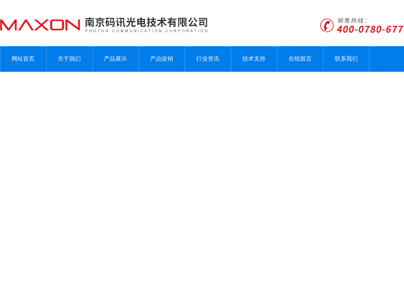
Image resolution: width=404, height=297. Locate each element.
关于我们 (69, 59)
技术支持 (253, 59)
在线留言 (300, 59)
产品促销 (161, 59)
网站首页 (23, 59)
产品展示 (115, 59)
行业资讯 (207, 59)
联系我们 (346, 59)
